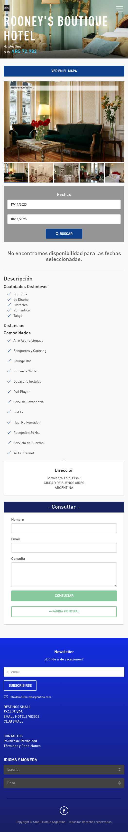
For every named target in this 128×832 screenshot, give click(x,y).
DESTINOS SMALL (17, 707)
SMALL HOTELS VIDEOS (21, 716)
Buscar (64, 234)
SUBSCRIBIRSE (20, 685)
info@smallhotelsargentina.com (30, 697)
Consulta (18, 559)
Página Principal (64, 611)
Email (15, 539)
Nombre (17, 520)
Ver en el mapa (64, 71)
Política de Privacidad (20, 741)
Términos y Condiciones (22, 746)
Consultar (64, 596)
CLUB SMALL (13, 721)
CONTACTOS (13, 736)
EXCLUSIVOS (13, 712)
